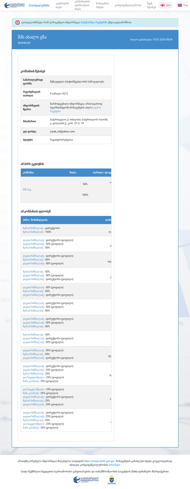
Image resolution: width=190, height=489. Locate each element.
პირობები (114, 464)
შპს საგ (27, 189)
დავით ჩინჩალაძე (33, 240)
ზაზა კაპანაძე (31, 381)
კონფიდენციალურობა (128, 5)
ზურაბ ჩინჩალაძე (33, 228)
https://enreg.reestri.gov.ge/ (99, 461)
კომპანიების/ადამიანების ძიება (82, 5)
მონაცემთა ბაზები (102, 5)
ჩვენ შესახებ (151, 5)
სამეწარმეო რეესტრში (94, 22)
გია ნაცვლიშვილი (33, 377)
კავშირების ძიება (62, 5)
